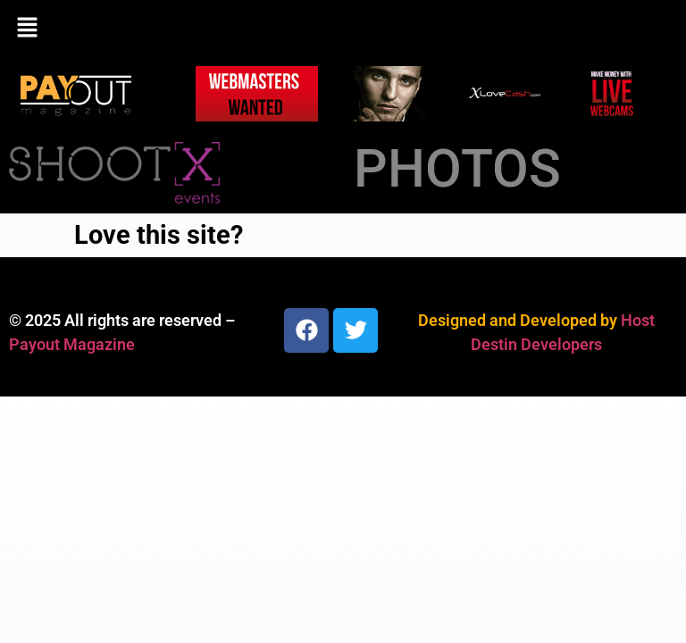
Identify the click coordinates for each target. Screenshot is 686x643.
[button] (343, 28)
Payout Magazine (72, 344)
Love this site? (158, 235)
